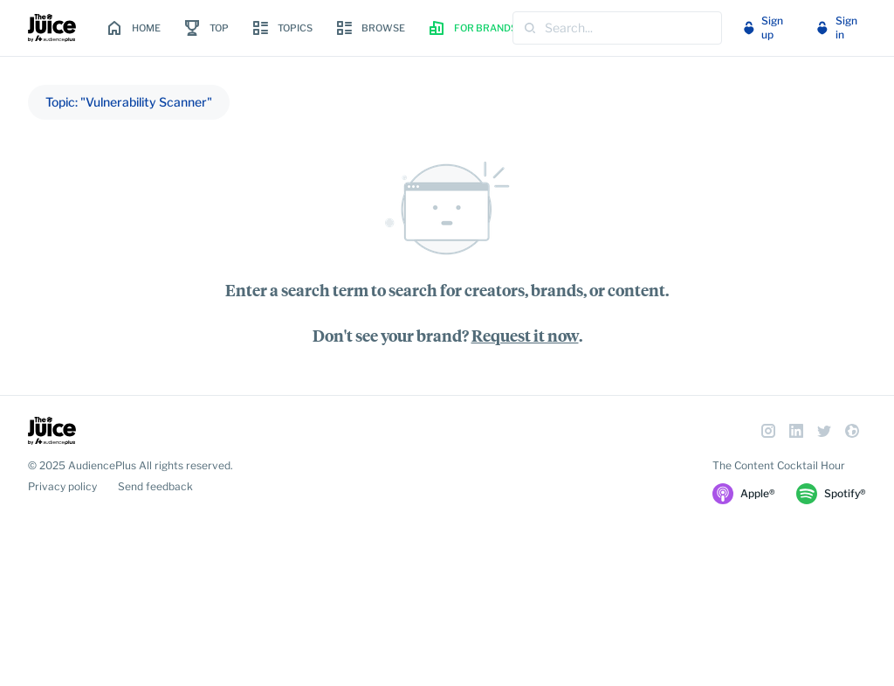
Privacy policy (62, 486)
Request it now (525, 335)
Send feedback (155, 486)
